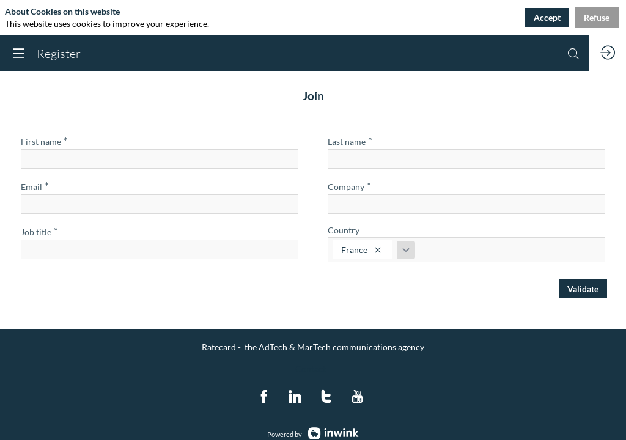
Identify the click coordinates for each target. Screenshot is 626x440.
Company (349, 186)
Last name (350, 140)
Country (343, 230)
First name (44, 140)
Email (35, 186)
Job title (39, 231)
